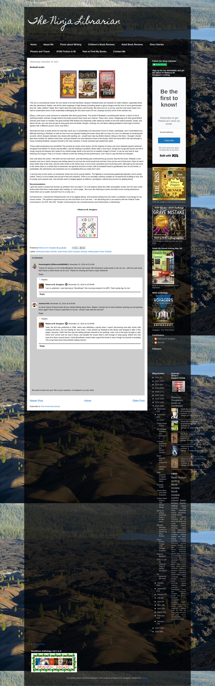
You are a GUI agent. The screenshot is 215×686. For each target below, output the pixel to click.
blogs (173, 566)
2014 (157, 406)
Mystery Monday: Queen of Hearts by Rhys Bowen (162, 530)
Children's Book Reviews (101, 44)
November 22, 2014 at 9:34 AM (62, 303)
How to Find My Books (95, 51)
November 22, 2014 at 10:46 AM (81, 284)
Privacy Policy (39, 644)
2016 (157, 399)
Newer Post (36, 400)
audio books (62, 251)
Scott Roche (178, 581)
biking (173, 539)
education (183, 612)
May (159, 605)
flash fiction (178, 477)
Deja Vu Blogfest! (161, 555)
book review (175, 486)
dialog (177, 612)
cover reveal (178, 523)
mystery (175, 498)
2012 (157, 632)
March (160, 612)
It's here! (160, 420)
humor (183, 503)
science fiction (178, 500)
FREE (184, 564)
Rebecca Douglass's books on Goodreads (177, 401)
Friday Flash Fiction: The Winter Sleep (162, 502)
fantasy (84, 251)
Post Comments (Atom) (50, 406)
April (159, 608)
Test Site (160, 342)
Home (33, 44)
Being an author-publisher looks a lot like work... (161, 516)
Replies (44, 280)
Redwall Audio (160, 486)
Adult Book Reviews (132, 44)
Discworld (182, 549)
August (160, 594)
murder (183, 553)
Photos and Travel (40, 51)
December (161, 409)
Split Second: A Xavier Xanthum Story (161, 476)
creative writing (178, 534)
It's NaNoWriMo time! (161, 576)
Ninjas (183, 596)
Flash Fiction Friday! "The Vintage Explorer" (161, 545)
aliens (173, 564)
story (179, 604)
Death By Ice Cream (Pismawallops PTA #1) (190, 410)
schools (174, 604)
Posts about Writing (70, 44)
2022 (157, 377)
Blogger (145, 678)
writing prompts (179, 619)
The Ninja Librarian (74, 22)
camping (174, 568)
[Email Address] (173, 132)
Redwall (108, 251)
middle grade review (96, 251)
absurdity (174, 583)
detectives (182, 570)
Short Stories (157, 44)
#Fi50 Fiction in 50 (66, 51)
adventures (181, 532)
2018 (157, 392)
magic (173, 532)
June (159, 601)
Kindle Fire (175, 596)
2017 (157, 395)
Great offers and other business (162, 492)
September (161, 589)
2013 (157, 628)
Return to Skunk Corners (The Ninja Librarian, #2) (193, 460)
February (161, 616)
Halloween (181, 530)
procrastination (176, 556)
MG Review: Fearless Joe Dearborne (162, 433)
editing (174, 506)
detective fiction (178, 602)
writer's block (176, 574)
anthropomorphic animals (46, 251)
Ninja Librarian (178, 510)
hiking (183, 506)
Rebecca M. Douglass (54, 284)
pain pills (175, 615)
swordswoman (175, 617)
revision (174, 541)
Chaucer (183, 591)
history (174, 513)
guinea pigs (175, 553)
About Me (48, 44)
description (175, 600)
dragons (174, 526)
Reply (41, 274)
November (161, 415)
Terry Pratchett (178, 551)
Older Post (139, 400)
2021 (157, 381)
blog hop (182, 521)
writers (173, 549)
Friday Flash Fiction (162, 424)
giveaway (182, 513)
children (174, 585)
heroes (183, 539)
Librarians (174, 560)
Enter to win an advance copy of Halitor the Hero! (161, 565)
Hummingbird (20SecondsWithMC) (54, 264)
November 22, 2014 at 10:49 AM (81, 324)
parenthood (175, 589)
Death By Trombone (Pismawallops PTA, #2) (190, 422)
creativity (182, 547)
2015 (157, 402)
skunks (183, 615)
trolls (184, 541)
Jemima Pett (44, 303)
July (159, 598)
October (160, 583)
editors (183, 585)
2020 (157, 385)
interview (174, 587)
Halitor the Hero (187, 446)
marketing (182, 572)
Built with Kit (169, 155)
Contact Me (119, 51)
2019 (157, 388)
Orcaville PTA (178, 598)
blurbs (183, 583)
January (160, 621)
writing (175, 480)
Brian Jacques (74, 251)
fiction (173, 572)
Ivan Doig (182, 558)
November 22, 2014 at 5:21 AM (81, 264)
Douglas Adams (178, 593)
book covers (181, 566)
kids (178, 564)
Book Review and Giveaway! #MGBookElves (162, 462)
